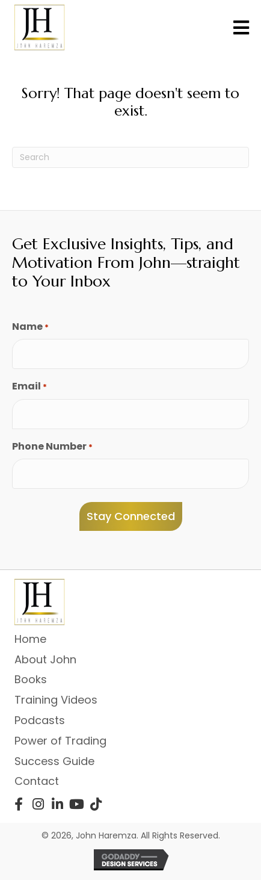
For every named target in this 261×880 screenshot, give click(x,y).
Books (30, 679)
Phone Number (52, 446)
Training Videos (55, 699)
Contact (36, 781)
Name (30, 327)
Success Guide (54, 761)
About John (45, 659)
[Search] (130, 157)
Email (29, 386)
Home (30, 638)
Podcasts (39, 720)
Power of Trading (60, 740)
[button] (18, 804)
